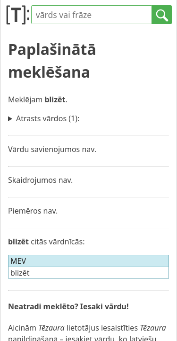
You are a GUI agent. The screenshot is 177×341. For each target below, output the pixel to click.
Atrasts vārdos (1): (47, 118)
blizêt (19, 273)
